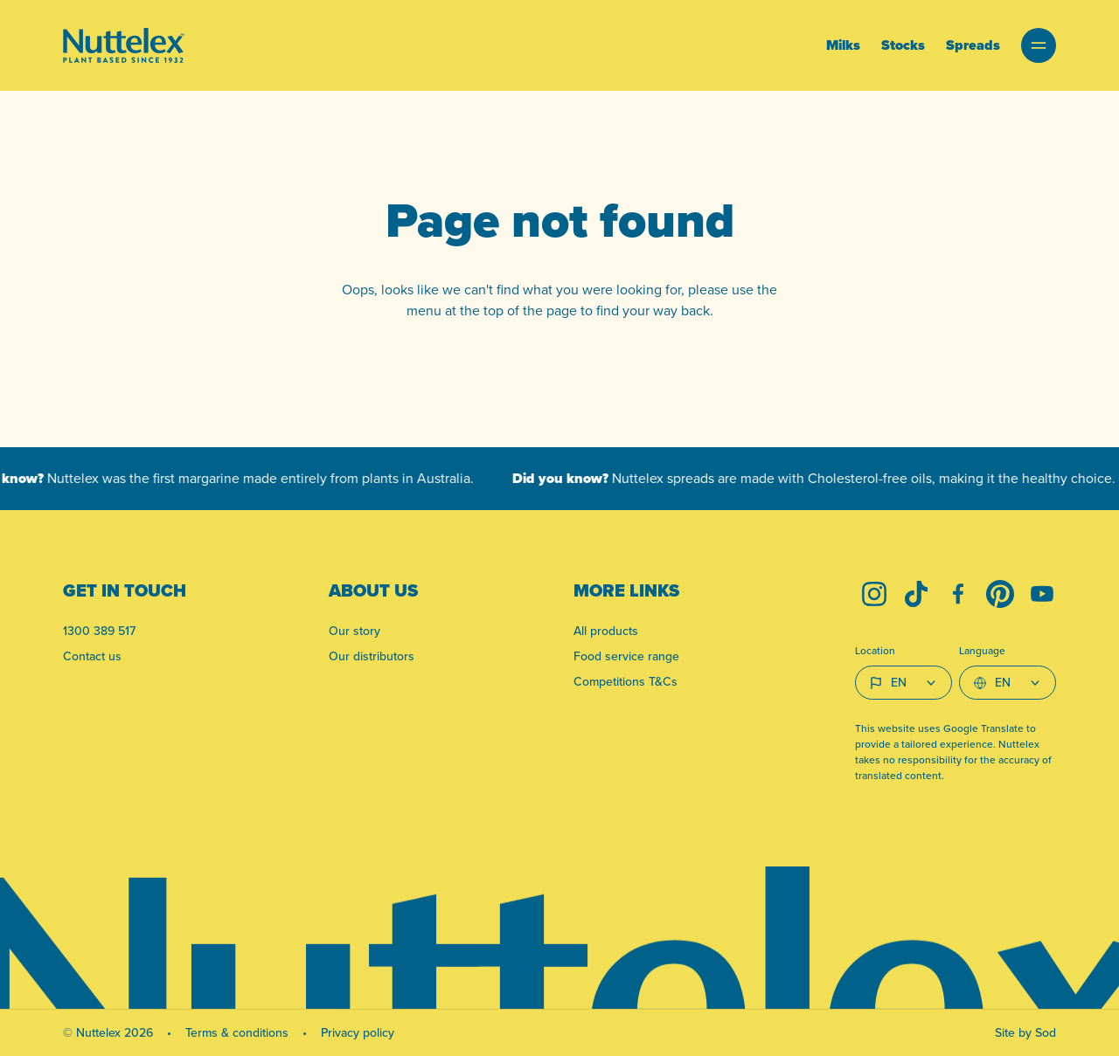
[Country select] (903, 683)
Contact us (92, 656)
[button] (1038, 45)
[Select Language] (1007, 683)
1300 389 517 (99, 631)
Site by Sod (1025, 1033)
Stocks (903, 45)
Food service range (626, 656)
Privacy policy (357, 1033)
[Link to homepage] (123, 45)
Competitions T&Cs (625, 682)
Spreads (973, 45)
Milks (843, 45)
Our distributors (371, 656)
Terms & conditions (236, 1033)
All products (605, 631)
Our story (354, 631)
